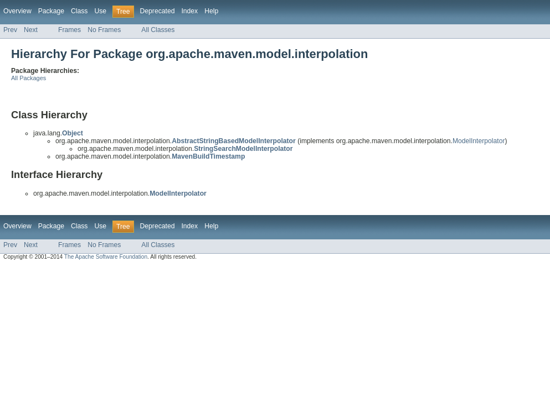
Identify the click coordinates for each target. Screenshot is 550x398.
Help (211, 11)
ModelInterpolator (479, 141)
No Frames (104, 30)
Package (51, 11)
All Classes (157, 30)
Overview (17, 11)
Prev (10, 30)
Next (31, 30)
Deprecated (157, 11)
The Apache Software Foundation (105, 257)
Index (189, 11)
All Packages (28, 78)
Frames (69, 30)
